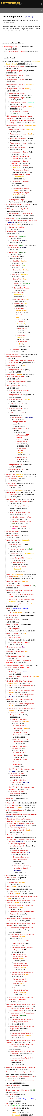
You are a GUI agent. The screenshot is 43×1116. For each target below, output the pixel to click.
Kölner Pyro (10, 490)
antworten (7, 37)
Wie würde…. (10, 798)
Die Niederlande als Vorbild (15, 66)
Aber (9, 574)
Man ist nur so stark (14, 1085)
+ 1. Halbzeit (11, 1094)
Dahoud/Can (10, 218)
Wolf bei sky (11, 374)
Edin (7, 875)
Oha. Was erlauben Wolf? (16, 377)
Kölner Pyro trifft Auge (18, 526)
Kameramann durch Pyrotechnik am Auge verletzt (22, 896)
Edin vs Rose (11, 878)
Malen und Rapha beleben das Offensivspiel (20, 1067)
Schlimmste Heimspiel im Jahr (16, 604)
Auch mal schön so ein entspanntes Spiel (19, 1072)
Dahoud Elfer (15, 265)
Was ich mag (10, 474)
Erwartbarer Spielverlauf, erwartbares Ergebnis (21, 814)
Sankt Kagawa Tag (12, 665)
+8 (7, 1103)
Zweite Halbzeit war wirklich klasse (17, 1090)
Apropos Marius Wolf (14, 356)
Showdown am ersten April (15, 651)
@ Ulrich (12, 22)
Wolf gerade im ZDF (12, 354)
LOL (8, 608)
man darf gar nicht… (13, 531)
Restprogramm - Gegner (14, 71)
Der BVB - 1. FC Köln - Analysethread (18, 62)
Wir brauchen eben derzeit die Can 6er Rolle (22, 220)
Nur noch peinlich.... (12, 51)
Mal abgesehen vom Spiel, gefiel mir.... (19, 204)
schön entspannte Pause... (15, 810)
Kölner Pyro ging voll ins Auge (19, 501)
